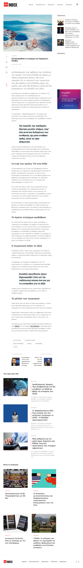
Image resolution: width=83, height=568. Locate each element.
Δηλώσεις (69, 4)
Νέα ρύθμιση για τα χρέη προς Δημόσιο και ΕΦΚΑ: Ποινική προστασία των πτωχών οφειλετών (44, 443)
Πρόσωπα (51, 4)
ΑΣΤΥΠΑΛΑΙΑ (17, 340)
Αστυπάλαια (34, 326)
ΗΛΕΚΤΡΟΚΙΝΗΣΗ (18, 343)
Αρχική (31, 4)
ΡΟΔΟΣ (29, 343)
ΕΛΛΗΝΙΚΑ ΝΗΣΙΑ (30, 340)
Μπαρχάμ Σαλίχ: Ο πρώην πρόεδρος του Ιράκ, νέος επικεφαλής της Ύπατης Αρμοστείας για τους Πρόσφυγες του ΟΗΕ (72, 32)
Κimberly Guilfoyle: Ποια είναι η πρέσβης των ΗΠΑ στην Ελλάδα (72, 21)
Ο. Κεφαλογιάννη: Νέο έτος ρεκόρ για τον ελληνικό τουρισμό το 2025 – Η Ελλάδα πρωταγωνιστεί (42, 415)
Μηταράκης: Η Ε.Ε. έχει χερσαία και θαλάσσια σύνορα (26, 361)
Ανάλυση (60, 4)
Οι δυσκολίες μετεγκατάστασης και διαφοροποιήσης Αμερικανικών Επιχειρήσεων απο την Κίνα (43, 499)
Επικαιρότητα (40, 4)
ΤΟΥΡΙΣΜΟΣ (38, 343)
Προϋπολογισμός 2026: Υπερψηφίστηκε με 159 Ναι (15, 496)
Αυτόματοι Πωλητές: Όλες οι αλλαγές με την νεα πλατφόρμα (15, 540)
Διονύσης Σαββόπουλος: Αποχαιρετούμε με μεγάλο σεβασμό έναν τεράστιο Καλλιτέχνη (72, 43)
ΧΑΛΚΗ (15, 346)
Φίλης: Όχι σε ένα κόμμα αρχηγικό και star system (37, 361)
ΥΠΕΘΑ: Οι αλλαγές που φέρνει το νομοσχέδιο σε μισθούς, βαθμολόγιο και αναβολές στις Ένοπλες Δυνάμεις (44, 543)
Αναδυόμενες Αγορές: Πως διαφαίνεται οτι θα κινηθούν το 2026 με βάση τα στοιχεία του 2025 (43, 389)
